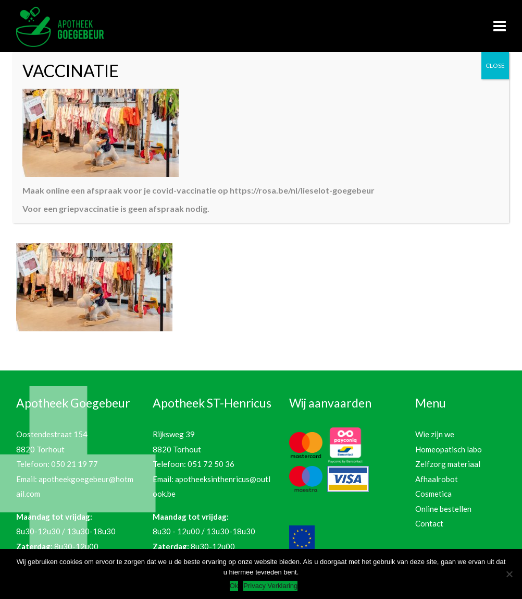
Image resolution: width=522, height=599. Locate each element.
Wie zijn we (434, 434)
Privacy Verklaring (270, 586)
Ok (234, 586)
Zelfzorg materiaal (447, 464)
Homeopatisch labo (448, 449)
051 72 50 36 (211, 464)
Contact (429, 523)
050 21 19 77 (74, 464)
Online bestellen (443, 508)
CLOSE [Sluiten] (495, 65)
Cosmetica (433, 493)
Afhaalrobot (436, 479)
